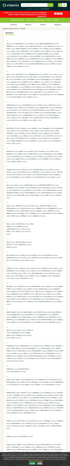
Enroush (39, 156)
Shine (25, 397)
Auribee (53, 64)
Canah (40, 105)
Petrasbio (58, 346)
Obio (7, 330)
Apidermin (22, 59)
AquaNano (38, 61)
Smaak (46, 400)
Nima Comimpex (46, 319)
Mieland (26, 294)
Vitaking (38, 447)
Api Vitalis (37, 56)
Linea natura (19, 276)
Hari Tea (31, 206)
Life (24, 273)
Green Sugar (34, 195)
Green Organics (29, 192)
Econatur (41, 151)
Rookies (37, 384)
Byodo (30, 97)
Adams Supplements (45, 43)
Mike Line (38, 294)
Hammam (18, 206)
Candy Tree (51, 105)
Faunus (8, 172)
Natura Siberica (56, 312)
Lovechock (56, 276)
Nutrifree (38, 322)
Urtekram (9, 436)
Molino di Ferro (22, 296)
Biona (59, 87)
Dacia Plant (9, 128)
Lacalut (21, 268)
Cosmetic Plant (38, 117)
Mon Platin (48, 296)
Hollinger (23, 216)
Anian (25, 56)
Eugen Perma (19, 159)
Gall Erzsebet (28, 185)
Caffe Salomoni (10, 105)
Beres (46, 74)
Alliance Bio (24, 51)
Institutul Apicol (10, 229)
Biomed (49, 87)
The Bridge (46, 421)
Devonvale (14, 136)
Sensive (14, 397)
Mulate (30, 301)
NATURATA (29, 314)
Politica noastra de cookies (36, 460)
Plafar (25, 353)
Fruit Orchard (40, 177)
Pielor (61, 351)
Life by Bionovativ (37, 273)
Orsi (29, 335)
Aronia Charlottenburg (36, 64)
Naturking (40, 317)
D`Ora (13, 143)
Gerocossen (46, 187)
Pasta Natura (24, 346)
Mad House (21, 286)
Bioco (12, 84)
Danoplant (46, 128)
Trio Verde (41, 426)
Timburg (28, 423)
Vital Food (51, 447)
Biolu (38, 87)
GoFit (38, 190)
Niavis (33, 319)
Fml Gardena (15, 177)
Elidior (20, 154)
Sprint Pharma (18, 408)
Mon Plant (36, 296)
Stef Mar (46, 408)
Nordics (13, 322)
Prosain (43, 358)
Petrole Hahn (15, 348)
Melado (59, 291)
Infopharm (19, 226)
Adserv (21, 46)
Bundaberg (60, 94)
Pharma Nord (21, 351)
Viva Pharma (58, 449)
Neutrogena (21, 319)
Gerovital (59, 187)
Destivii (56, 133)
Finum (29, 174)
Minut (49, 294)
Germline (33, 187)
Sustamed (58, 410)
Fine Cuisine (16, 174)
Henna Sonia (25, 208)
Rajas (17, 379)
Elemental (9, 154)
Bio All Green (20, 77)
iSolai (8, 231)
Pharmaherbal (36, 351)
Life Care (51, 273)
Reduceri (28, 25)
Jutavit (8, 247)
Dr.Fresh (56, 138)
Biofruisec (56, 84)
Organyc (18, 335)
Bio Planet (17, 79)
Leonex (33, 270)
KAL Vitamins (10, 255)
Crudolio (24, 120)
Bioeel (34, 84)
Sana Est (23, 392)
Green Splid (20, 195)
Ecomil (31, 151)
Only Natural (15, 332)
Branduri (22, 28)
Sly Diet (21, 400)
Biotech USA (26, 89)
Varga (8, 444)
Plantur (20, 356)
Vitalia (8, 449)
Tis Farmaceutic (42, 423)
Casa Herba (57, 107)
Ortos (12, 337)
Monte (13, 299)
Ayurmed (19, 66)
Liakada (59, 270)
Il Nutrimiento (20, 224)
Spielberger (46, 405)
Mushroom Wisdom (44, 301)
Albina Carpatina (21, 48)
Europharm (33, 159)
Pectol (36, 346)
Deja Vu (46, 130)
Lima (7, 276)
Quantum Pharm (24, 369)
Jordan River (22, 244)
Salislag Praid (10, 392)
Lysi (12, 278)
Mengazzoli (14, 294)
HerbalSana (9, 211)
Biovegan (40, 89)
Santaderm (17, 395)
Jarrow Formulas (20, 242)
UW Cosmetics (23, 436)
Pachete (48, 20)
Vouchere (13, 25)
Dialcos (25, 136)
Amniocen (14, 56)
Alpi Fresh (60, 51)
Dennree (33, 133)
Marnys (19, 289)
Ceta (24, 110)
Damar (23, 128)
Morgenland (36, 299)
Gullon (47, 195)
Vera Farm (30, 444)
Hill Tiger (21, 213)
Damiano (34, 128)
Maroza (30, 289)
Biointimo (27, 87)
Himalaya (33, 213)
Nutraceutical (26, 322)
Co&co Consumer (11, 115)
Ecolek (20, 151)
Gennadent (9, 187)
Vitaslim (45, 449)
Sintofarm (54, 397)
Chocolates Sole (11, 112)
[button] (60, 4)
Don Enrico (37, 136)
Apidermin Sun (35, 59)
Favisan (47, 172)
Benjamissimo (33, 74)
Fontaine (27, 177)
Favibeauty (35, 172)
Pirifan (15, 353)
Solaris (51, 402)
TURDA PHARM (56, 426)
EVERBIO (45, 159)
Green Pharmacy (46, 192)
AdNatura (9, 46)
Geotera (21, 187)
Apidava (8, 59)
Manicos (48, 286)
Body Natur (38, 92)
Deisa (36, 130)
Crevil (13, 120)
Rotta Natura (50, 384)
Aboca (31, 43)
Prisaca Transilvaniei (35, 356)
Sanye (29, 395)
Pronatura (31, 358)
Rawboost (41, 379)
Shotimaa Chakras (39, 397)
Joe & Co (9, 244)
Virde (58, 444)
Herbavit (8, 213)
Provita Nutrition (56, 358)
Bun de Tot (46, 94)
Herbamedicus (25, 211)
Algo (13, 51)
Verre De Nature (45, 444)
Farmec (51, 169)
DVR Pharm (56, 141)
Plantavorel (36, 353)
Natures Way (26, 317)
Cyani (34, 120)
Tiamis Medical (15, 423)
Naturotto (9, 319)
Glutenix (28, 190)
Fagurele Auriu (10, 169)
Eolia (50, 156)
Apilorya (59, 59)
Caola (20, 107)
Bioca (47, 82)
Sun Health (59, 408)
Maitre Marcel (36, 286)
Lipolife (31, 276)
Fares (23, 169)
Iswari (17, 231)
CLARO (36, 112)
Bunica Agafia (16, 97)
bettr (7, 77)
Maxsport (56, 289)
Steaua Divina (33, 408)
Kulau (27, 260)
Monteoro (23, 299)
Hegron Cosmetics (45, 206)
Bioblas (25, 82)
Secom (51, 395)
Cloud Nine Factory (50, 112)
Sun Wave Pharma (17, 410)
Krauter (16, 260)
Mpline (8, 301)
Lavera (55, 268)
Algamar (57, 48)
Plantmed (9, 356)
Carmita (31, 107)
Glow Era (15, 190)
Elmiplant (60, 154)
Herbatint (50, 211)
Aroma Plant (19, 64)
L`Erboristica (24, 278)
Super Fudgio (44, 410)
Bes (55, 74)
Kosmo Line (47, 257)
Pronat (19, 358)
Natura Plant (41, 312)
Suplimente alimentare (17, 20)
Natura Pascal (27, 312)
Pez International (30, 348)
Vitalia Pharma (21, 449)
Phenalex (50, 351)
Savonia (39, 395)
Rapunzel (28, 379)
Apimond (13, 61)
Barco (8, 74)
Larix (31, 268)
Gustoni (58, 195)
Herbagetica (51, 208)
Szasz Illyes (27, 413)
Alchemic (35, 48)
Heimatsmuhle (10, 208)
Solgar (8, 405)
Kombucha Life (10, 257)
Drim (44, 141)
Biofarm (44, 84)
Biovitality (52, 89)
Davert (13, 130)
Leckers (22, 270)
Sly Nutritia (33, 400)
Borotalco (9, 94)
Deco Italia (24, 130)
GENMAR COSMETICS (46, 185)
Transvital (28, 426)
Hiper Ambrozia (46, 213)
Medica (48, 291)
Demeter (21, 133)
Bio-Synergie (45, 79)
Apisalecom (25, 61)
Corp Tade (24, 117)
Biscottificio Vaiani (22, 92)
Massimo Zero (43, 289)
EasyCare (9, 151)
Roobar (27, 384)
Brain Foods (22, 94)
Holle (13, 216)
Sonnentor (32, 405)
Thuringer (59, 421)
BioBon (37, 82)
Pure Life (14, 361)
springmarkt (59, 405)
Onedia (29, 330)
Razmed (53, 379)
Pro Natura (51, 356)
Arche (50, 61)
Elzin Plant (16, 156)
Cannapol (9, 107)
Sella (60, 395)
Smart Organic (58, 400)
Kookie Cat (35, 257)
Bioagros (13, 82)
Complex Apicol (27, 115)
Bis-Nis (8, 92)
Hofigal (59, 213)
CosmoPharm (54, 117)
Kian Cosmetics (46, 255)
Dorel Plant (50, 136)
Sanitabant (35, 392)
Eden (51, 151)
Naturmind (53, 317)
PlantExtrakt (50, 353)
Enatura (28, 156)
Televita (8, 421)
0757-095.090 (45, 9)
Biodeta (23, 84)
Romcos (16, 384)
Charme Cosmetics (38, 110)
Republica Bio (59, 382)
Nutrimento (52, 322)
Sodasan (15, 402)
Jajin (7, 242)
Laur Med (43, 268)
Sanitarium (48, 392)
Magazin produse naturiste (11, 28)
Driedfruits (33, 141)
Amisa (56, 53)
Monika (60, 296)
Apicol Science (50, 56)
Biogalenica (15, 87)
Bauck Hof (19, 74)
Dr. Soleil (32, 138)
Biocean (57, 82)
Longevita (43, 276)
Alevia (46, 48)
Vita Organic (15, 447)
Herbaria (38, 211)
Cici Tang (25, 112)
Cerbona (14, 110)
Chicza (53, 110)
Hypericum (36, 216)
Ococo (19, 330)
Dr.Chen (44, 138)
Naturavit (55, 314)
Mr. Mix (19, 301)
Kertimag (33, 255)
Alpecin (48, 51)
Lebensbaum (10, 270)
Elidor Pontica (33, 154)
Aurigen (8, 66)
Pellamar (47, 346)
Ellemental (47, 154)
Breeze (35, 94)
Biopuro (14, 89)
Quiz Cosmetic (15, 371)
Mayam (14, 291)
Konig (24, 257)
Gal (7, 185)
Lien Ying (13, 273)
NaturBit (14, 317)
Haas (7, 206)
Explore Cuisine (16, 161)
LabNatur (9, 268)
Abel (7, 43)
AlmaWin (36, 51)
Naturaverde (42, 314)
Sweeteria (14, 413)
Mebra (37, 291)
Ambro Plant (16, 53)
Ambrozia (28, 53)
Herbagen (38, 208)
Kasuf (22, 255)
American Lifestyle (42, 53)
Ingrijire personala (38, 20)
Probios (8, 358)
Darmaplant (58, 128)
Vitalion (34, 449)
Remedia (34, 382)
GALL (16, 185)
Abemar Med (19, 43)
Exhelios (57, 159)
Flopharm (57, 174)
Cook (40, 115)
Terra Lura (34, 421)
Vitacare (27, 447)
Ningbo (60, 319)
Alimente (29, 20)
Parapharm (9, 346)
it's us (27, 231)
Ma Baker (9, 286)
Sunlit (32, 410)
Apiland (48, 59)
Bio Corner (34, 77)
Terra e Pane (21, 421)
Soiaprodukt (28, 402)
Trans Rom (15, 426)
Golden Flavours (52, 190)
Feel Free (60, 172)
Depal (45, 133)
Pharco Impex (46, 348)
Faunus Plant (21, 172)
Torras (56, 423)
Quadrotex (9, 369)
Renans (46, 382)
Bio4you (57, 79)
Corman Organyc (53, 115)
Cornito (13, 117)
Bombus (50, 92)
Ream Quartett (10, 382)
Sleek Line (9, 400)
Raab (8, 379)
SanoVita (60, 392)
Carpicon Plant (43, 107)
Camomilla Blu (26, 105)
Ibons (8, 224)
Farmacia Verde (38, 169)
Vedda (19, 444)
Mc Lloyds (26, 291)
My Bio (59, 301)
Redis (23, 382)
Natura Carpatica (11, 312)
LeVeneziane (45, 270)
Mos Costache (50, 299)
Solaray (40, 402)
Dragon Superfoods (16, 141)
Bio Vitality (31, 79)
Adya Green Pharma (36, 46)
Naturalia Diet (15, 314)
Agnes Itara (51, 46)
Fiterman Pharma (42, 174)
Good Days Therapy (12, 192)
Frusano (52, 177)
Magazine (56, 20)
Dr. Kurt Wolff (19, 138)
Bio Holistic (46, 77)
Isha (23, 229)
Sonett (19, 405)
